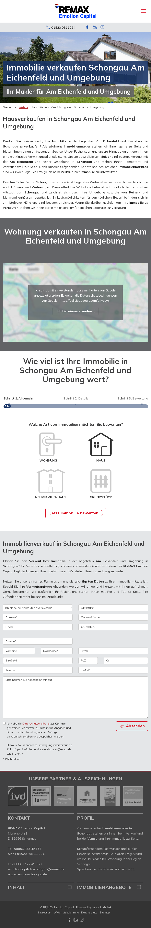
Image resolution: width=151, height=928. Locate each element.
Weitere (23, 107)
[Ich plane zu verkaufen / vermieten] (37, 607)
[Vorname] (19, 651)
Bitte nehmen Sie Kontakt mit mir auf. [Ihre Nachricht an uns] (75, 697)
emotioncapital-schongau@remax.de (36, 869)
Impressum (44, 912)
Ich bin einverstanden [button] (74, 311)
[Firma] (113, 651)
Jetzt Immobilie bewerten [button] (74, 513)
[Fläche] (38, 627)
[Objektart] (113, 607)
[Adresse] (38, 617)
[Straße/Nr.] (38, 660)
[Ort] (126, 660)
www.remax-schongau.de (27, 874)
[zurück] (12, 796)
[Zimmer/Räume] (113, 617)
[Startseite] (76, 11)
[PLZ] (88, 660)
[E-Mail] (113, 670)
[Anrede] (38, 641)
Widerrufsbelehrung (66, 912)
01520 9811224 (63, 27)
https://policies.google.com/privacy (83, 300)
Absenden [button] (135, 726)
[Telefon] (38, 670)
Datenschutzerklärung (36, 723)
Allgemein (18, 398)
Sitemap (105, 912)
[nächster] (138, 796)
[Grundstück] (113, 627)
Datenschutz (89, 912)
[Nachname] (57, 651)
